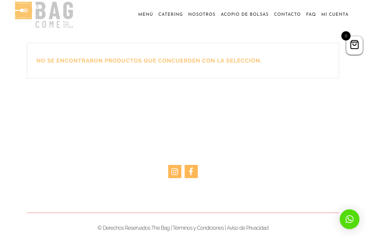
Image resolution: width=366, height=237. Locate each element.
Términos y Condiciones (198, 228)
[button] (349, 219)
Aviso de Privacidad (247, 228)
